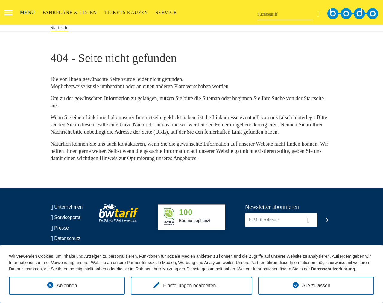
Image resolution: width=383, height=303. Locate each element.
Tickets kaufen (126, 12)
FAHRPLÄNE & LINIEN (69, 12)
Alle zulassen (316, 285)
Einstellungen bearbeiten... (191, 285)
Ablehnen (67, 285)
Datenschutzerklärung (333, 268)
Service (166, 12)
